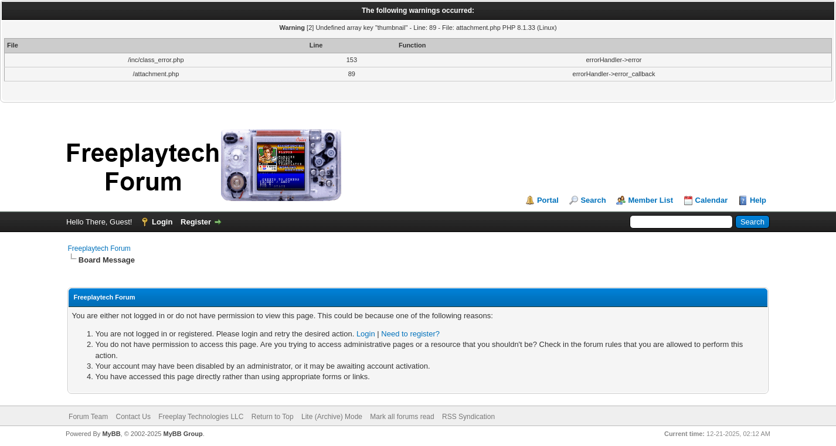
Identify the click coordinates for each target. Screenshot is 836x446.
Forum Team (88, 417)
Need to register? (410, 333)
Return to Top (273, 417)
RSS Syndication (468, 417)
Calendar (711, 200)
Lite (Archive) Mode (331, 417)
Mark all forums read (402, 417)
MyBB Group (183, 433)
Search (593, 200)
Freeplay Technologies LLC (200, 417)
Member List (650, 200)
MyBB (111, 433)
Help (758, 200)
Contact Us (133, 417)
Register (196, 221)
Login (162, 221)
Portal (548, 200)
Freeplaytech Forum (98, 248)
